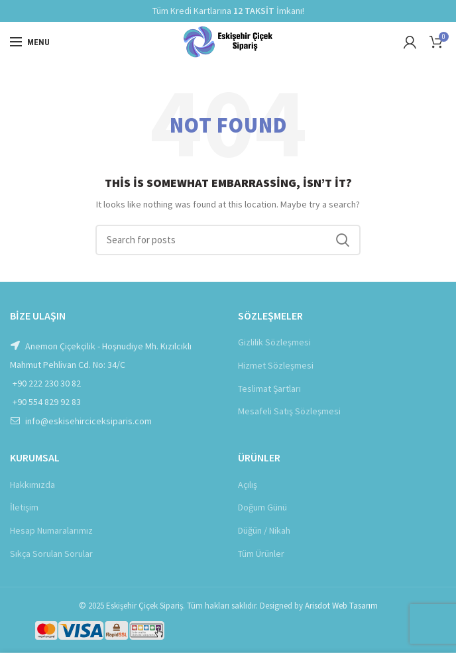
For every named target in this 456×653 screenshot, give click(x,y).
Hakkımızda (32, 485)
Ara (342, 240)
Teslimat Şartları (269, 388)
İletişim (24, 507)
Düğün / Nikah (264, 530)
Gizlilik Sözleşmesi (274, 342)
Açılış (247, 485)
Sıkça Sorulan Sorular (51, 554)
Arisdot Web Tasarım (341, 605)
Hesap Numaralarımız (51, 530)
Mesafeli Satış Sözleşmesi (289, 411)
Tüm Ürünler (261, 554)
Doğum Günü (262, 507)
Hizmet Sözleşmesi (276, 365)
